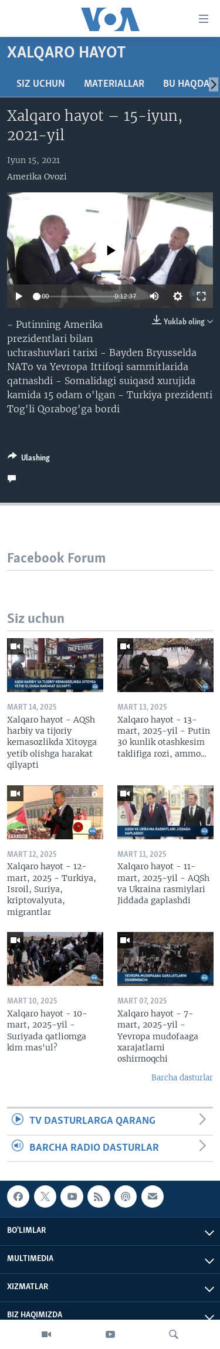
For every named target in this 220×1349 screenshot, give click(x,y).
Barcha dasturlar (182, 1078)
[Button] (29, 460)
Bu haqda (186, 84)
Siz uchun (40, 84)
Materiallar (114, 84)
